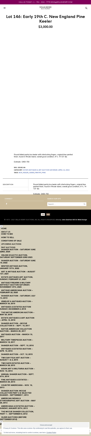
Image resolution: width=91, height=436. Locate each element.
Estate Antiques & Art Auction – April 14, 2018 (17, 319)
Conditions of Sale (11, 241)
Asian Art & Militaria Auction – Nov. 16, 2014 (17, 370)
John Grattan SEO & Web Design (74, 220)
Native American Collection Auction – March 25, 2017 (16, 330)
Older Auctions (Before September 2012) (13, 418)
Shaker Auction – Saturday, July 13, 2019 (17, 297)
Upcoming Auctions (11, 244)
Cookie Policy (51, 432)
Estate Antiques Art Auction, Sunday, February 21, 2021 (16, 278)
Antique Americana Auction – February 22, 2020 (16, 291)
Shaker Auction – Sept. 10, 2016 (17, 345)
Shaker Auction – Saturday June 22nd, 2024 (18, 250)
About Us (5, 232)
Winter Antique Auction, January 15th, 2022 (14, 267)
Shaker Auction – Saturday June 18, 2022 (18, 262)
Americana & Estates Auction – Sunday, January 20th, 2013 (17, 407)
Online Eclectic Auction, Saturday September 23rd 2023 (16, 256)
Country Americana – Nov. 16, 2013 (16, 386)
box (20, 173)
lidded (31, 173)
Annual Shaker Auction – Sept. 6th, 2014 (17, 375)
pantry (38, 173)
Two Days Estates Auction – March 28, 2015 (15, 364)
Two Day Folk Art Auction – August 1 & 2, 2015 (15, 359)
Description (8, 184)
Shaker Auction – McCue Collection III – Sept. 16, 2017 (15, 324)
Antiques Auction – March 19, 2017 (16, 335)
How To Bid (7, 234)
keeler (25, 173)
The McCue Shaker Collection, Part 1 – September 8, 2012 (17, 413)
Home (4, 228)
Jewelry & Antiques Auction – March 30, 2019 (16, 302)
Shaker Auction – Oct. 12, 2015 (17, 354)
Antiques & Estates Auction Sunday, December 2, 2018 (15, 308)
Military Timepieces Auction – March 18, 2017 (16, 341)
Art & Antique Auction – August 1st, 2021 (17, 273)
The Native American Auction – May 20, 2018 (17, 313)
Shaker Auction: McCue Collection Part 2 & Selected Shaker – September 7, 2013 (15, 393)
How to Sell (7, 237)
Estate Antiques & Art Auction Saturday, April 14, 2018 (46, 170)
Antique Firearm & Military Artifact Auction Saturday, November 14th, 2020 (15, 285)
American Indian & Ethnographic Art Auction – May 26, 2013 (18, 400)
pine (44, 173)
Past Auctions (8, 247)
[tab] (15, 184)
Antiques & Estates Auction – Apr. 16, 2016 (16, 350)
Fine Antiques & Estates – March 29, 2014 (14, 381)
